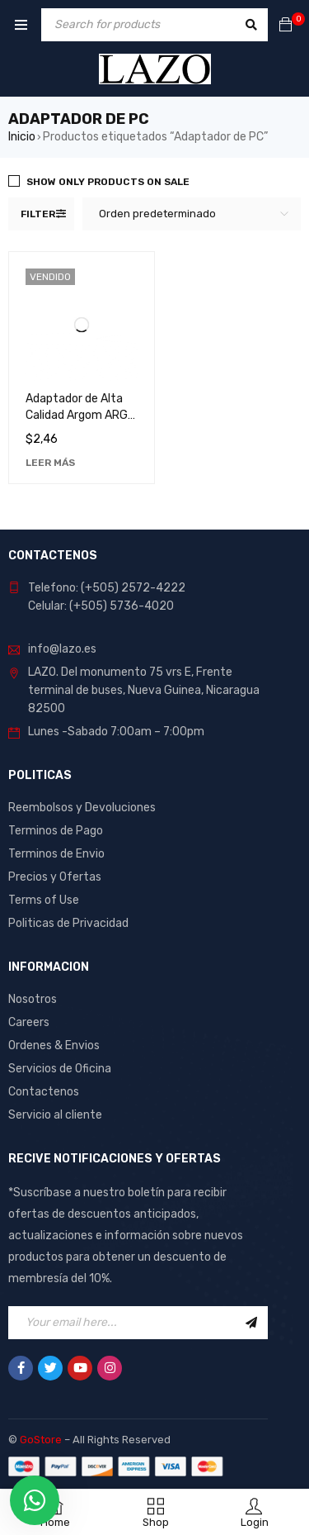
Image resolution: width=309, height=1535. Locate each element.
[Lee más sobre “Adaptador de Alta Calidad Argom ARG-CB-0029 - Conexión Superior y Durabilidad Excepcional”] (50, 462)
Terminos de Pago (55, 831)
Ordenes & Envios (54, 1045)
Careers (28, 1022)
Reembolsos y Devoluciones (82, 808)
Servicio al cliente (55, 1115)
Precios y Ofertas (54, 877)
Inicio (21, 137)
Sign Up (251, 1322)
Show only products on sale (108, 182)
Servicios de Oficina (59, 1069)
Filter (38, 214)
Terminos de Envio (56, 854)
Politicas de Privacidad (68, 923)
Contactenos (43, 1092)
